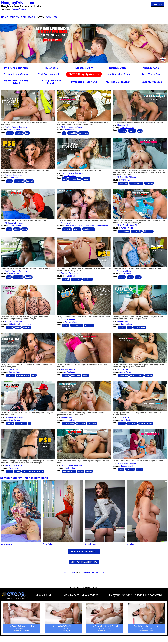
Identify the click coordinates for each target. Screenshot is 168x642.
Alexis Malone (70, 176)
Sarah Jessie (125, 274)
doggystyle (123, 183)
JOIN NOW (157, 4)
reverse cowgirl (136, 183)
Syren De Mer (14, 420)
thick (27, 133)
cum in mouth (139, 327)
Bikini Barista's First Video (63, 626)
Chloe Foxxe (90, 544)
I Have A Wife (50, 67)
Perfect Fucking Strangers (16, 127)
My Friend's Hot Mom (16, 67)
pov (64, 133)
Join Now (51, 17)
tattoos (85, 375)
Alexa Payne (125, 372)
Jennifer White (14, 130)
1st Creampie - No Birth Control (105, 626)
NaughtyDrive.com (17, 3)
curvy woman (76, 325)
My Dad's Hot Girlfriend (126, 177)
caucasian (92, 423)
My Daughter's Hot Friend (50, 82)
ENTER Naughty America (83, 74)
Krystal (26, 631)
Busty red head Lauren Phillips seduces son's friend (25, 220)
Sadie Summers (127, 128)
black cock (89, 325)
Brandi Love (69, 226)
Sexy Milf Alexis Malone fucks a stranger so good (80, 170)
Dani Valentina (70, 322)
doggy (9, 229)
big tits (9, 181)
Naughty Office (117, 67)
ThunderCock (122, 125)
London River (69, 420)
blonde (139, 469)
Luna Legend (6, 544)
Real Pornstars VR (48, 74)
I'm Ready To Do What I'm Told (21, 626)
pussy (24, 229)
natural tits (72, 133)
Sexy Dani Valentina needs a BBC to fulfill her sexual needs (84, 317)
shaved (66, 325)
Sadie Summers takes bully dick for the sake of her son (138, 122)
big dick (122, 423)
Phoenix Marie (25, 324)
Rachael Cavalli (126, 466)
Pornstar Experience (13, 175)
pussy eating (21, 423)
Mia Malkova (13, 468)
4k (30, 423)
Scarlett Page (70, 276)
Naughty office (67, 223)
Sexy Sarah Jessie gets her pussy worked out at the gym (139, 268)
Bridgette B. (13, 324)
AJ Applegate (69, 372)
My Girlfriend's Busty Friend (16, 82)
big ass (9, 471)
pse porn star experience (32, 471)
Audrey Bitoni (13, 178)
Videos (14, 17)
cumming (122, 131)
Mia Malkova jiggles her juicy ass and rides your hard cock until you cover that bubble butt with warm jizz (27, 462)
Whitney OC (125, 180)
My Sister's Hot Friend (84, 81)
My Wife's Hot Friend (119, 74)
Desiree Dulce (14, 372)
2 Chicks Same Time (13, 321)
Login (102, 572)
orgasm (86, 179)
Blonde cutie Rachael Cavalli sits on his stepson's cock (138, 461)
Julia (109, 631)
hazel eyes (76, 279)
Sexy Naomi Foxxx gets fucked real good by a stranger (26, 268)
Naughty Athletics (151, 81)
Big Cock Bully (84, 67)
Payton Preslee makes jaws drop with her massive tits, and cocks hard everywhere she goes (139, 221)
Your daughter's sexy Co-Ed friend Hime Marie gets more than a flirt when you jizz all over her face (82, 123)
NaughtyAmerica (19, 9)
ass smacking (75, 179)
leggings (122, 327)
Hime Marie (69, 130)
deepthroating (88, 229)
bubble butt (19, 181)
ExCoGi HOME (43, 595)
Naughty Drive (69, 572)
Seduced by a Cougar (16, 74)
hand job (19, 133)
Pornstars (28, 17)
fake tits (10, 133)
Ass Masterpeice (68, 369)
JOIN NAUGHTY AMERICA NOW (84, 562)
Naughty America (68, 319)
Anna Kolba (48, 544)
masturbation (124, 231)
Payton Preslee (126, 228)
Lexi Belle (79, 226)
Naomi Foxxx (13, 274)
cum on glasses (145, 423)
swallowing (83, 133)
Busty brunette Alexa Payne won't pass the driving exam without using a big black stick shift (138, 366)
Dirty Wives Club (151, 74)
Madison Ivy (89, 226)
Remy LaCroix (126, 324)
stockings (130, 469)
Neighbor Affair (152, 67)
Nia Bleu (130, 544)
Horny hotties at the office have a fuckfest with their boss (83, 220)
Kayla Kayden (126, 420)
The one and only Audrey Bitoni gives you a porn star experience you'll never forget (25, 171)
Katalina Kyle (69, 468)
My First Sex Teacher (118, 81)
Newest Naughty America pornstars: (24, 477)
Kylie (68, 631)
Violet (151, 631)
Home (4, 17)
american (10, 375)
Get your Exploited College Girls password (135, 595)
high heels (87, 279)
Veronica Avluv (101, 226)
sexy (34, 375)
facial (65, 179)
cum (140, 131)
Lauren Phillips (14, 226)
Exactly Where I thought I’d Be (146, 626)
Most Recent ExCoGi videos (80, 595)
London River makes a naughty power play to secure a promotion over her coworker (81, 414)
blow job (132, 131)
